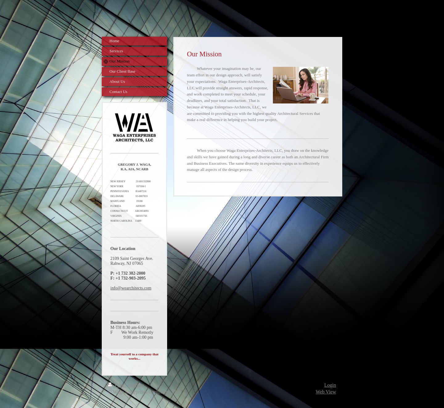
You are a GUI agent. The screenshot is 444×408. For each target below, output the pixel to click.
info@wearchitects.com (130, 288)
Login (330, 385)
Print (116, 385)
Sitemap (136, 385)
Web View (326, 391)
